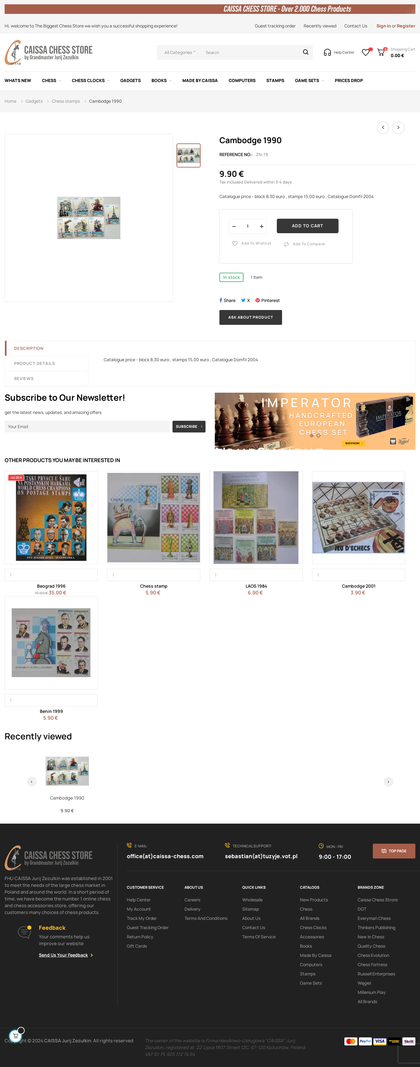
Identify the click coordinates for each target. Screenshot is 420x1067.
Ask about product (250, 317)
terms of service (259, 937)
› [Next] (388, 781)
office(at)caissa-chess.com (165, 856)
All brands (367, 1001)
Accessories (312, 937)
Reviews (24, 378)
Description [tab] (29, 348)
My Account (139, 909)
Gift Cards (137, 946)
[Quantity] (248, 226)
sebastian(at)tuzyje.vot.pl (261, 856)
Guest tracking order (275, 26)
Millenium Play (372, 992)
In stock (231, 277)
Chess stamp (154, 586)
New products (314, 900)
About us (251, 918)
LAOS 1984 (256, 586)
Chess (306, 909)
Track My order (142, 918)
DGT (362, 909)
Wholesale (252, 900)
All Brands (309, 918)
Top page (397, 851)
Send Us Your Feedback (63, 955)
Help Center (139, 900)
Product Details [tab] (34, 363)
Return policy (140, 937)
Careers (192, 900)
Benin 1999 (51, 711)
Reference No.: (236, 154)
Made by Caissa (315, 955)
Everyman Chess (374, 918)
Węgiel (364, 983)
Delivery (193, 909)
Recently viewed (320, 26)
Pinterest (270, 300)
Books (306, 946)
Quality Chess (371, 946)
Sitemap (250, 909)
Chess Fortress (372, 964)
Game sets (311, 983)
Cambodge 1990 (67, 798)
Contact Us (355, 26)
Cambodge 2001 (359, 586)
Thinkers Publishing (376, 927)
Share (229, 300)
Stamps (307, 974)
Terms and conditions (206, 918)
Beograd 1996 (51, 586)
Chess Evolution (373, 955)
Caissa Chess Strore (378, 900)
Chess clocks (313, 927)
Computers (311, 964)
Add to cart (307, 226)
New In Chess (371, 937)
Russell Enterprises (376, 974)
